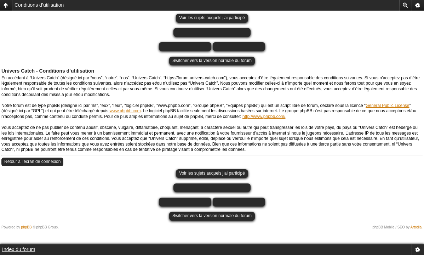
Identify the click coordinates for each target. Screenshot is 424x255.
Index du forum (18, 249)
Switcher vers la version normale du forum (212, 60)
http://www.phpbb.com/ (263, 116)
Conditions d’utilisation (39, 5)
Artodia (416, 227)
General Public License (387, 105)
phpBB (26, 227)
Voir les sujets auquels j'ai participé (212, 17)
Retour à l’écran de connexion (32, 161)
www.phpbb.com (125, 110)
